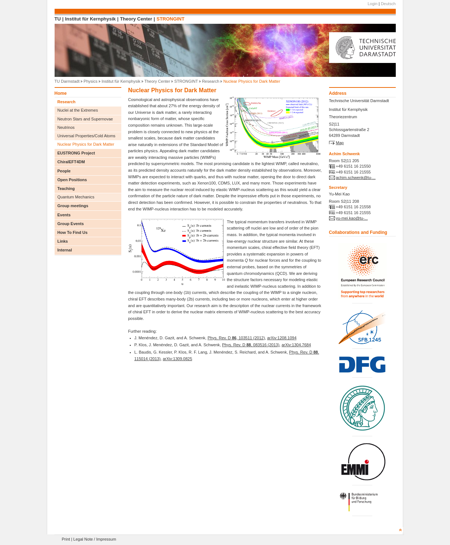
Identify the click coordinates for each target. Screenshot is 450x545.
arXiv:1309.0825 (177, 359)
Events (64, 215)
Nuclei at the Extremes (78, 110)
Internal (65, 250)
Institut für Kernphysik (90, 19)
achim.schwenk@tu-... (356, 177)
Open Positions (72, 180)
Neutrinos (66, 127)
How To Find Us (73, 232)
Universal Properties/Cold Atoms (86, 136)
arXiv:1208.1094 (281, 338)
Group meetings (73, 206)
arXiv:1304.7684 (296, 345)
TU (58, 19)
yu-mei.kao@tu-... (352, 218)
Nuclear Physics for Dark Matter (86, 144)
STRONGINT (170, 19)
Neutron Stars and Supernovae (85, 119)
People (64, 171)
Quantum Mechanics (76, 197)
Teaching (66, 188)
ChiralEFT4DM (71, 162)
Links (63, 241)
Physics (90, 81)
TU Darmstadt (67, 81)
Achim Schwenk (344, 154)
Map (340, 143)
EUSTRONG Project (76, 153)
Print (66, 539)
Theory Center (136, 19)
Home (61, 93)
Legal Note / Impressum (94, 539)
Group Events (71, 223)
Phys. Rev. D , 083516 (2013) (250, 345)
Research (210, 81)
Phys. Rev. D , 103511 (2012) (236, 338)
